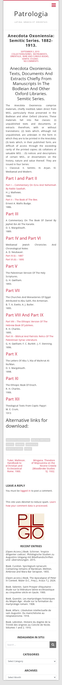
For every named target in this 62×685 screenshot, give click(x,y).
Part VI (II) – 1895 (15, 259)
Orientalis (15, 56)
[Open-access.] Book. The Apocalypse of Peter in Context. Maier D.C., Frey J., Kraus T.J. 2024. (31, 579)
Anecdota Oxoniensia (18, 440)
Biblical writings (40, 440)
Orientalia (31, 444)
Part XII (13, 399)
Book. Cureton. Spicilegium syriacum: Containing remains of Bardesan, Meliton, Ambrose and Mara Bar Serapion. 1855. (29, 568)
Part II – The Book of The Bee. (22, 199)
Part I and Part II (21, 178)
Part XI (12, 378)
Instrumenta (40, 54)
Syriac (28, 449)
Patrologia (31, 13)
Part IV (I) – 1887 (14, 255)
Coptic (10, 444)
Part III (12, 213)
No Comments (31, 61)
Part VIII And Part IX (24, 315)
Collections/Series (22, 54)
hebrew (20, 444)
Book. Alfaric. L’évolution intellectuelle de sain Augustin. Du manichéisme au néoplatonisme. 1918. (28, 613)
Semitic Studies (30, 59)
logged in (25, 490)
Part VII (13, 290)
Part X (11, 354)
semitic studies (14, 449)
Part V (11, 266)
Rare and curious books (35, 56)
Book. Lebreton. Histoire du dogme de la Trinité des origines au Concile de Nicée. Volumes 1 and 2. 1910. (28, 624)
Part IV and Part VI (23, 238)
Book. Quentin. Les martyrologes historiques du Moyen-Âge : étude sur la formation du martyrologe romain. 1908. (30, 601)
